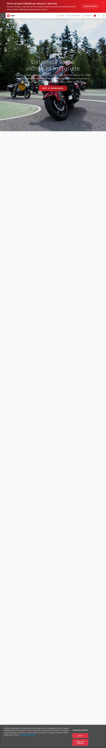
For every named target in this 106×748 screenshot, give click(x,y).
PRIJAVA (103, 15)
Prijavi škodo (90, 6)
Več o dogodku (53, 88)
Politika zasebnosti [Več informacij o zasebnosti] (27, 737)
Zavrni (80, 738)
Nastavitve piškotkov (80, 732)
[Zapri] (103, 738)
